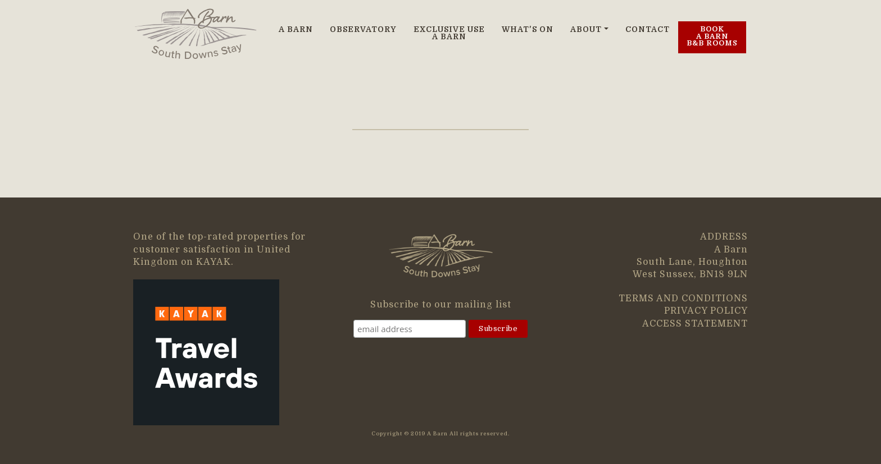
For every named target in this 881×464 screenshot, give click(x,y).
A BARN (296, 29)
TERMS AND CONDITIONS (683, 298)
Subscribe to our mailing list (440, 305)
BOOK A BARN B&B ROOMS (712, 36)
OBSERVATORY (363, 29)
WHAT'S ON (527, 29)
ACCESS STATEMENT (695, 324)
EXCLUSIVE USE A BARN (449, 33)
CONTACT (647, 29)
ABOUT (586, 29)
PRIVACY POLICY (706, 311)
